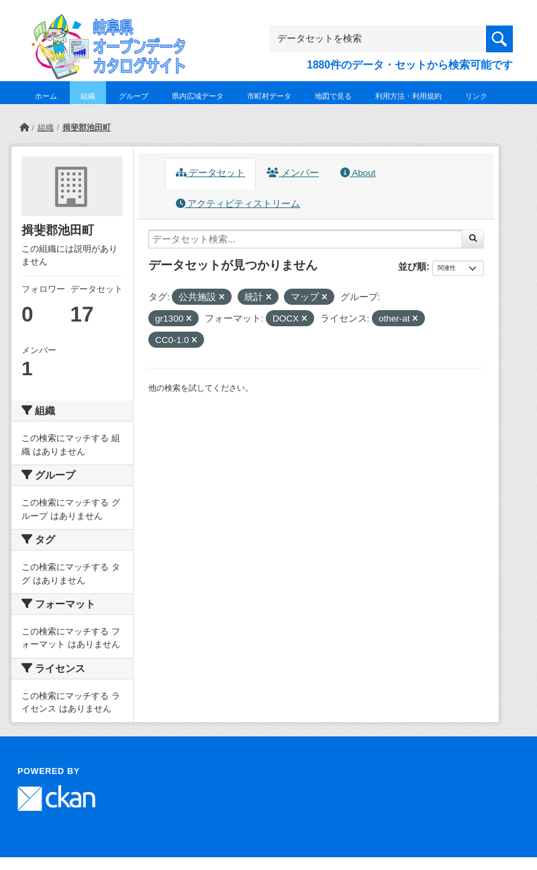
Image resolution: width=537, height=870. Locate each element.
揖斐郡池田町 (86, 127)
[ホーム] (24, 127)
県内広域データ (198, 96)
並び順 (412, 266)
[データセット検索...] (305, 239)
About (357, 173)
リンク (476, 96)
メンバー (292, 173)
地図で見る (333, 96)
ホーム (46, 96)
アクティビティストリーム (238, 204)
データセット (211, 173)
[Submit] (473, 239)
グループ (133, 96)
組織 (88, 96)
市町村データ (269, 96)
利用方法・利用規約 (408, 96)
